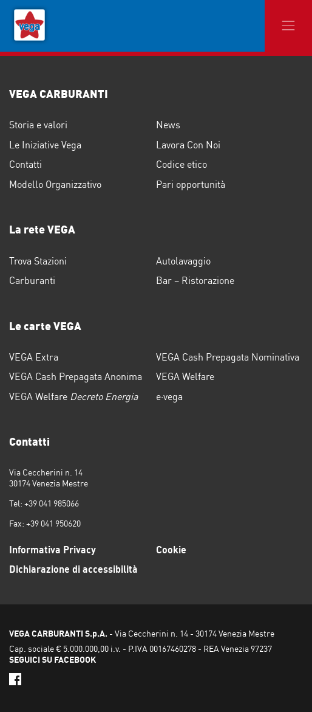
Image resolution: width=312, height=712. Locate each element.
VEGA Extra (33, 357)
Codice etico (181, 164)
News (168, 125)
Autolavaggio (183, 261)
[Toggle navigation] (288, 26)
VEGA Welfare (185, 376)
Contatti (25, 164)
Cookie (171, 550)
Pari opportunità (190, 184)
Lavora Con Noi (188, 145)
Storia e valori (38, 125)
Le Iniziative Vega (45, 145)
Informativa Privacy (52, 550)
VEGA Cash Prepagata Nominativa (227, 357)
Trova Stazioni (38, 261)
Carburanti (32, 280)
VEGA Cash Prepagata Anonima (75, 376)
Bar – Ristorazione (195, 280)
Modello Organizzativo (55, 184)
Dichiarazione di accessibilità (73, 569)
